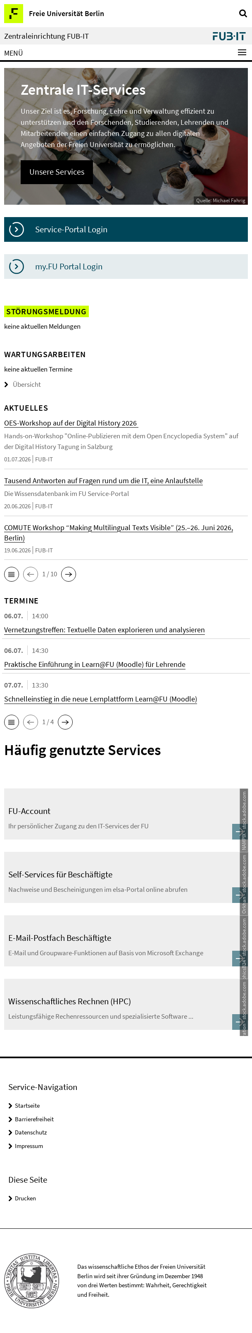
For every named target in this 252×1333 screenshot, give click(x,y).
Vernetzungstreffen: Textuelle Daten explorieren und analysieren (104, 629)
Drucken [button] (25, 1198)
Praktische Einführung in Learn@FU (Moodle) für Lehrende (94, 664)
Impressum (29, 1146)
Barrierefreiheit (34, 1119)
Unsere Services (56, 171)
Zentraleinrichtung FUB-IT (46, 36)
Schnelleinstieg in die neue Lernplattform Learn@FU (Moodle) (100, 699)
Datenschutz (31, 1132)
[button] (11, 574)
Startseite (27, 1105)
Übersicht (22, 384)
